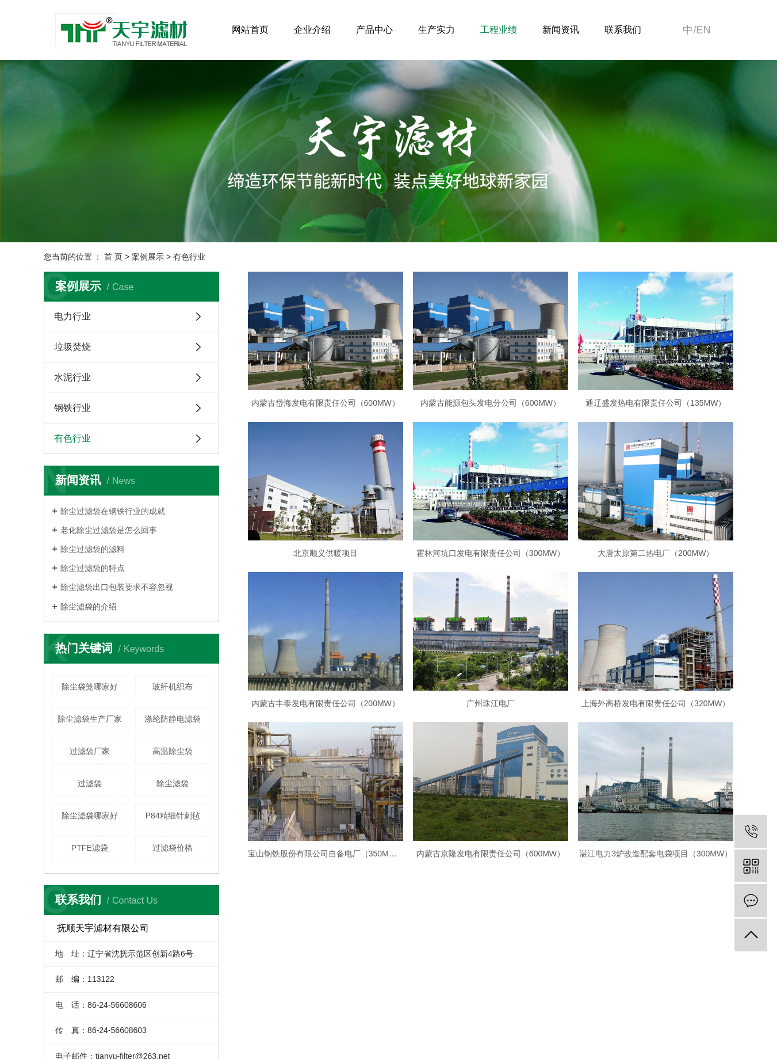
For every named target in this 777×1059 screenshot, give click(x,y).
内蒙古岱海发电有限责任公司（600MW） (325, 402)
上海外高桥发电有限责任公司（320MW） (655, 703)
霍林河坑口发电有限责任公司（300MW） (490, 553)
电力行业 (72, 316)
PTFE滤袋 (89, 847)
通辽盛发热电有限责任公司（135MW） (655, 402)
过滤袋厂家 (90, 751)
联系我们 (622, 30)
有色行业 (189, 256)
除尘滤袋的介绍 (88, 606)
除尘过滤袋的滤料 (92, 549)
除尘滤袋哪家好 (90, 815)
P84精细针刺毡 (173, 815)
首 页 (113, 256)
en (703, 30)
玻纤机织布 (172, 686)
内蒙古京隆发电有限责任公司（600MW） (490, 853)
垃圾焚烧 (72, 347)
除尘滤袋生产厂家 (90, 718)
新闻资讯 (560, 30)
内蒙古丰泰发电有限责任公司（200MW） (325, 703)
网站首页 (250, 30)
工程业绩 (498, 30)
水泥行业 (72, 377)
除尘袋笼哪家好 (90, 686)
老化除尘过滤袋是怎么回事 (108, 530)
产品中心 (374, 30)
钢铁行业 (72, 408)
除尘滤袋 (172, 783)
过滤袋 (90, 783)
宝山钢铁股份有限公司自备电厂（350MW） (325, 853)
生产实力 (436, 30)
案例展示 (148, 256)
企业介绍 (312, 30)
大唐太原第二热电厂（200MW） (656, 553)
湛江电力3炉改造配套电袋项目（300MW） (655, 853)
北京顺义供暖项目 (325, 553)
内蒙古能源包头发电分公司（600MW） (490, 402)
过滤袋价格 (172, 847)
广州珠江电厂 (490, 703)
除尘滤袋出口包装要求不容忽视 (116, 587)
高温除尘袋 (172, 751)
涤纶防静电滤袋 (172, 718)
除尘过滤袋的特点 (92, 568)
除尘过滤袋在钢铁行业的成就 (112, 511)
